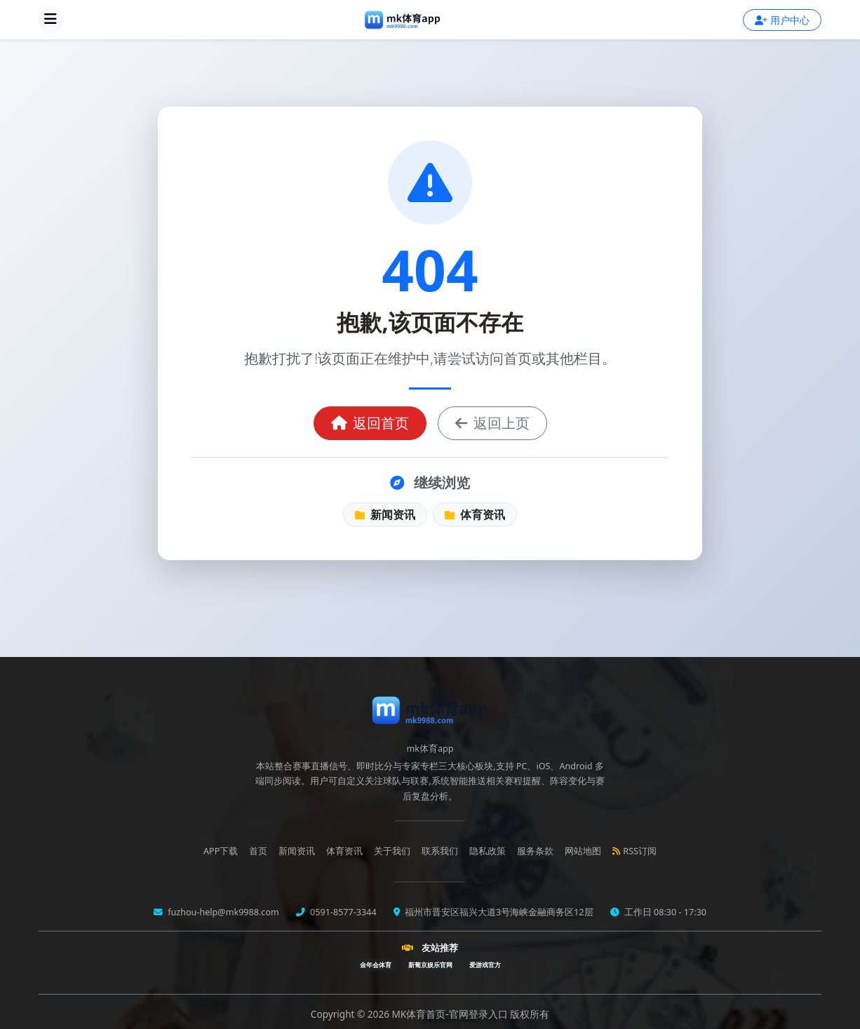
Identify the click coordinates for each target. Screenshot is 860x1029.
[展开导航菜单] (50, 20)
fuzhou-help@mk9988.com (222, 912)
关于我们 (392, 851)
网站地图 (583, 851)
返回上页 (492, 422)
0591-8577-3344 (342, 912)
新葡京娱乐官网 (430, 964)
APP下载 (220, 851)
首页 (258, 851)
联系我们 (440, 851)
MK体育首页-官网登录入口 (451, 1014)
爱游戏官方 (485, 964)
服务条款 (535, 851)
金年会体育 (375, 964)
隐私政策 (487, 851)
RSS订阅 (634, 851)
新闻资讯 (385, 514)
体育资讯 (475, 514)
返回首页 (370, 422)
